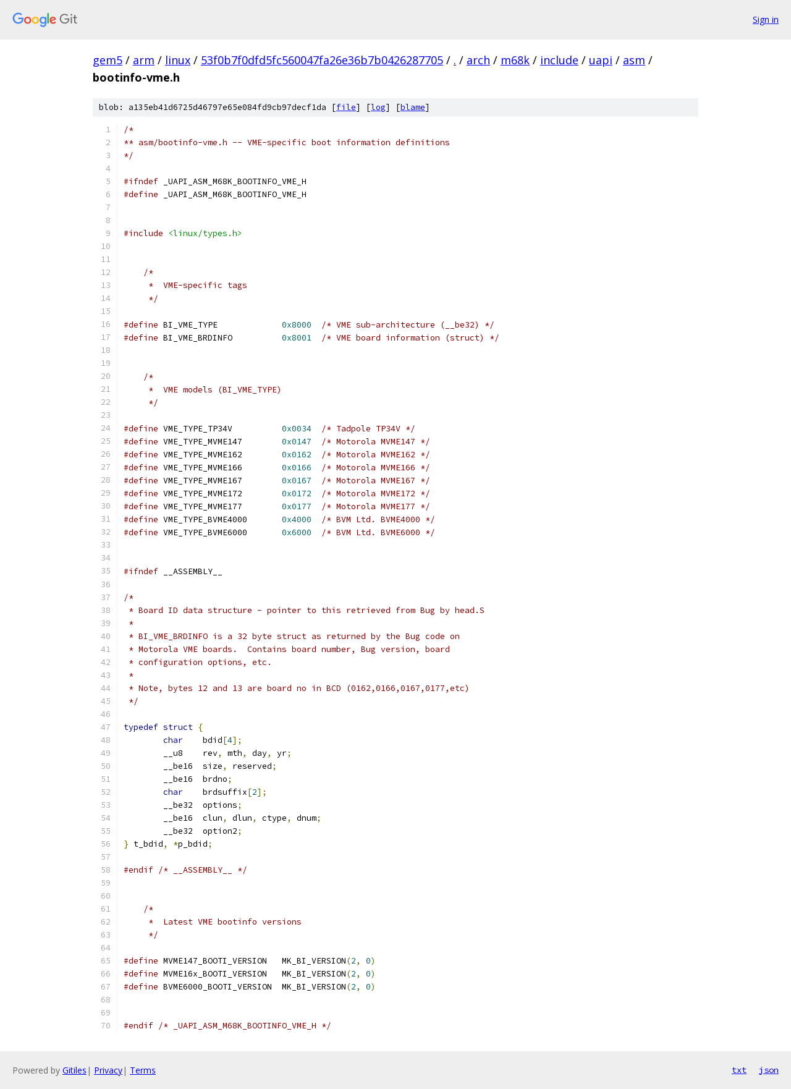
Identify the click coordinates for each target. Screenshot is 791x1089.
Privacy (108, 1070)
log (378, 107)
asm (634, 60)
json (769, 1069)
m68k (515, 60)
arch (478, 60)
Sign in (766, 19)
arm (143, 60)
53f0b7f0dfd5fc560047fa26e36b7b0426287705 (322, 60)
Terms (143, 1070)
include (559, 60)
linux (177, 60)
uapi (600, 60)
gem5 (107, 60)
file (346, 107)
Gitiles (74, 1070)
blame (412, 107)
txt (739, 1069)
